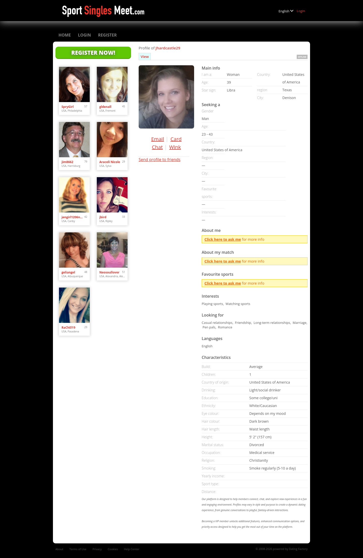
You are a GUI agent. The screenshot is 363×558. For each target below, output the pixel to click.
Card (176, 139)
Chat (157, 147)
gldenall (105, 107)
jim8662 (67, 162)
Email (157, 139)
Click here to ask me (222, 239)
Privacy (97, 549)
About (59, 549)
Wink (175, 147)
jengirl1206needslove (73, 217)
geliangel (68, 272)
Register (107, 35)
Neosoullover (109, 272)
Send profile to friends (159, 159)
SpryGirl (68, 107)
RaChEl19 (68, 327)
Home (64, 35)
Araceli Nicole (109, 162)
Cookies (113, 549)
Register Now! (93, 52)
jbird (102, 217)
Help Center (131, 549)
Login (301, 11)
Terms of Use (77, 549)
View (145, 56)
